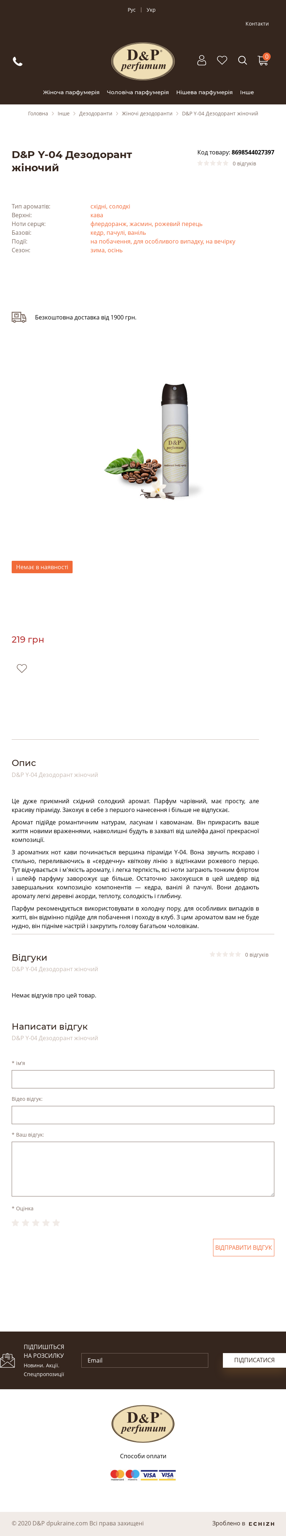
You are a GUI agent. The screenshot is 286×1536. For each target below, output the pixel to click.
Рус (132, 10)
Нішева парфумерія (204, 92)
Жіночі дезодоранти (147, 113)
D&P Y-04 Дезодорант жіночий (220, 113)
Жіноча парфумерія (71, 92)
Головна (38, 113)
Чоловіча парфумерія (138, 92)
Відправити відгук (243, 1248)
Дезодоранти (95, 113)
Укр (151, 10)
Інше (247, 92)
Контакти (257, 23)
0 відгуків (244, 163)
